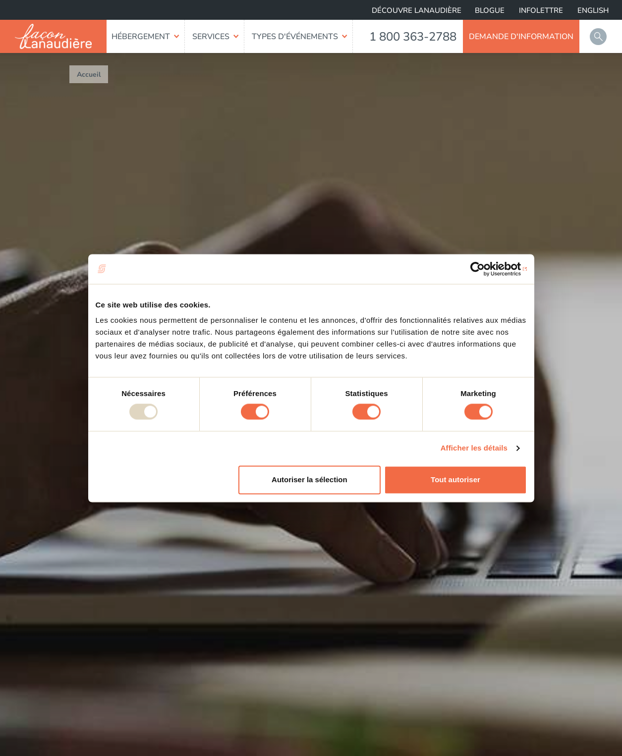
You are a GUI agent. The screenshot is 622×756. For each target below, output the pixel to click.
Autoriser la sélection (309, 479)
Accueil (89, 74)
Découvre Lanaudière (416, 10)
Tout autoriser (455, 479)
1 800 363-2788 (412, 37)
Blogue (490, 10)
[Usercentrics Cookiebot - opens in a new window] (483, 268)
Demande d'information (521, 36)
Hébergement (141, 36)
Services (210, 36)
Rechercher (598, 37)
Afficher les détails (474, 448)
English (593, 10)
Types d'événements (295, 36)
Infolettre (541, 10)
